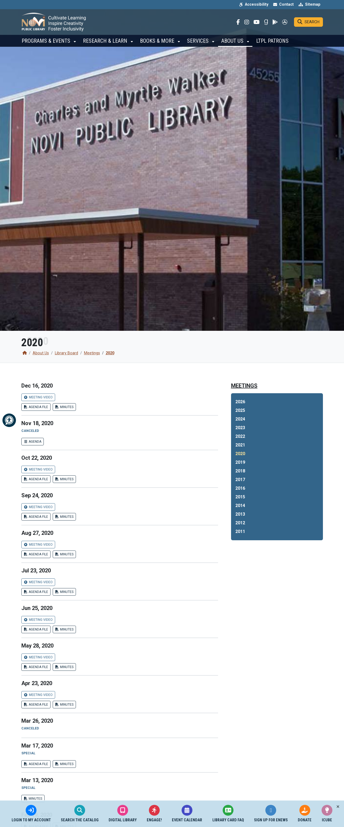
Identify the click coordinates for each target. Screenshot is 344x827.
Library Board (66, 353)
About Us (233, 43)
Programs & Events (47, 43)
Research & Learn (106, 43)
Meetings (92, 353)
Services (198, 43)
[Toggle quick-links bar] (338, 806)
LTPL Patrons (272, 43)
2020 (110, 353)
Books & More (158, 43)
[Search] (308, 23)
